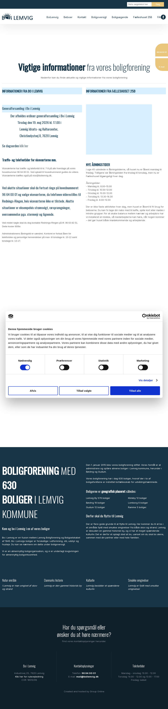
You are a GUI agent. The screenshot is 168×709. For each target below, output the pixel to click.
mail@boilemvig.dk (87, 676)
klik (22, 145)
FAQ (159, 17)
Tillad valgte (83, 390)
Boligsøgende (120, 17)
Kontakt (82, 17)
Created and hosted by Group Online (84, 691)
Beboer (68, 17)
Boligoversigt (99, 17)
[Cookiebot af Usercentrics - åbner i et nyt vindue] (144, 316)
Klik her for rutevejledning (29, 676)
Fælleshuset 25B (142, 17)
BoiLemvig (52, 17)
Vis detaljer (146, 380)
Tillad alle (135, 390)
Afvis (33, 390)
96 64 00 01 (89, 673)
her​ (26, 145)
